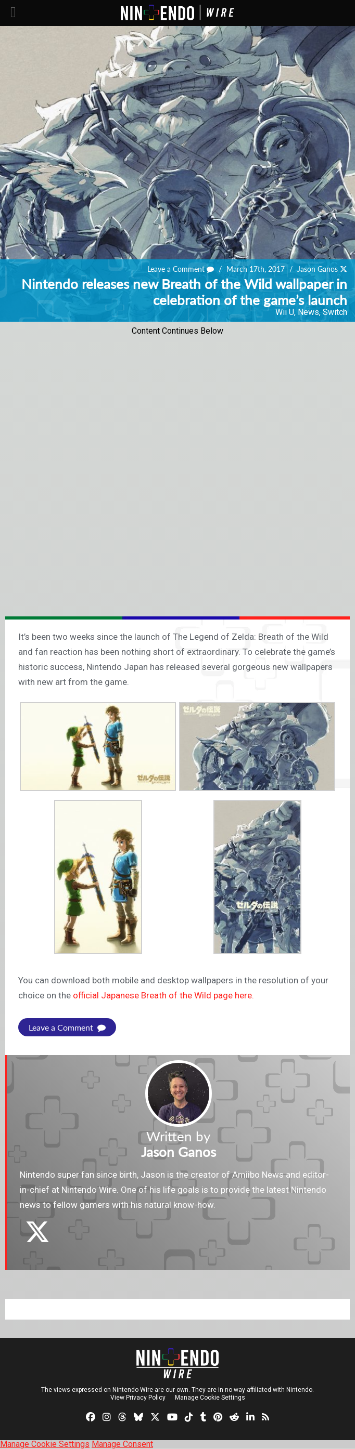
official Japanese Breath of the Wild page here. (163, 995)
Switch (335, 312)
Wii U (284, 312)
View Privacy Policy (138, 1397)
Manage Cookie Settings (210, 1397)
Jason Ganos (317, 269)
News (308, 312)
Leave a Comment (180, 269)
